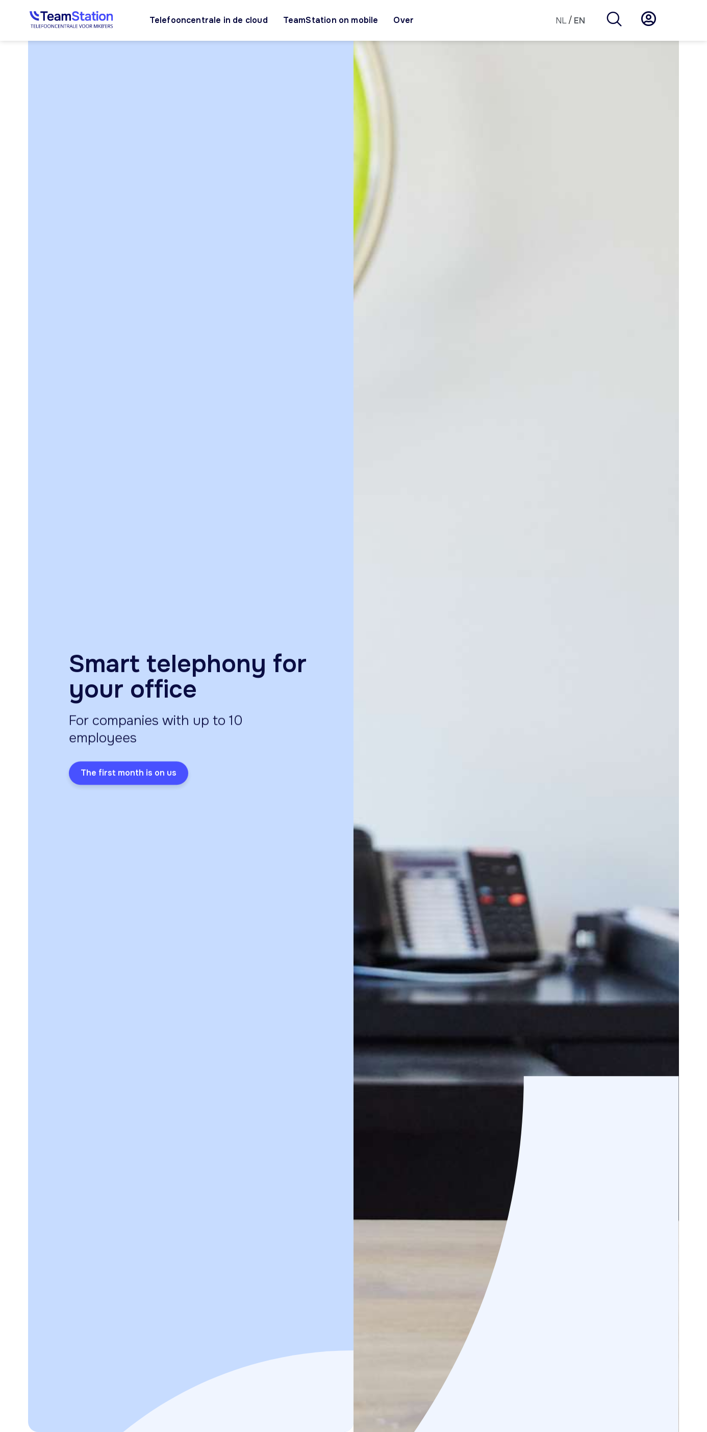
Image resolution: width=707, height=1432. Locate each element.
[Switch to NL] (561, 21)
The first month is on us (128, 776)
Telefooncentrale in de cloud (208, 20)
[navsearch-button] (614, 20)
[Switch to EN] (579, 21)
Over (403, 20)
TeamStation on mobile (330, 20)
